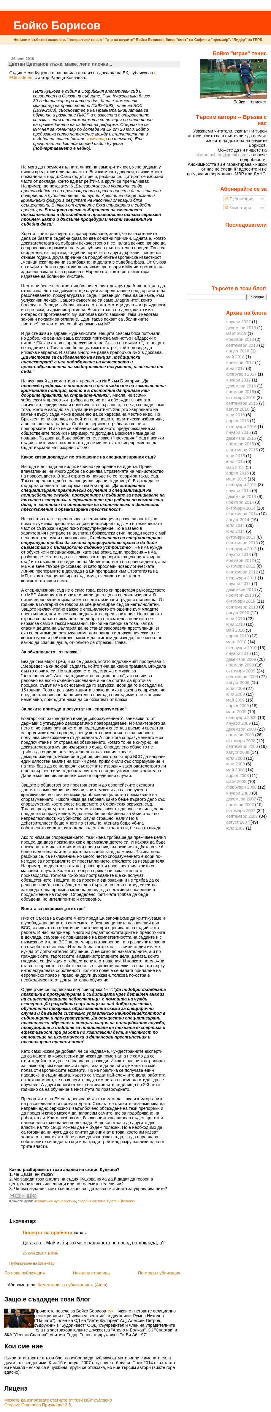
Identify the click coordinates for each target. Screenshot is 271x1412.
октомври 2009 (240, 671)
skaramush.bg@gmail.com (221, 154)
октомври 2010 (240, 601)
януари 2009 (238, 723)
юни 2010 (235, 624)
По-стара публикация (159, 1273)
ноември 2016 (240, 391)
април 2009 (237, 705)
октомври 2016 (240, 397)
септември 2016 (242, 403)
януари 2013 (238, 554)
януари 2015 (238, 490)
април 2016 (237, 420)
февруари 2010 (241, 647)
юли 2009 (235, 688)
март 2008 (236, 781)
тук (110, 1311)
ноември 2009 (240, 665)
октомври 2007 (240, 810)
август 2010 (237, 612)
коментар (97, 138)
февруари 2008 (241, 787)
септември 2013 (242, 542)
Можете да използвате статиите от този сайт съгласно (58, 1400)
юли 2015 (235, 455)
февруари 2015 (241, 484)
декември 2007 (241, 799)
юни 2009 (235, 694)
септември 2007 (242, 816)
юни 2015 (235, 461)
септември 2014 (242, 513)
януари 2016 (238, 432)
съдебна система (91, 1201)
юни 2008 (235, 764)
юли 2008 (235, 758)
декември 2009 (241, 659)
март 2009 (236, 711)
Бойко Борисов (57, 25)
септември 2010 (242, 607)
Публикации (239, 198)
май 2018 (235, 356)
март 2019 (236, 333)
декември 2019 (241, 327)
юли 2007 (235, 828)
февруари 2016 (241, 426)
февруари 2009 (241, 717)
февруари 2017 (241, 374)
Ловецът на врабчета (47, 1232)
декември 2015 (241, 438)
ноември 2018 (240, 339)
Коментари (238, 207)
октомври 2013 (240, 537)
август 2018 (237, 351)
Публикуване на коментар (32, 1263)
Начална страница (91, 1273)
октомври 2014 (240, 508)
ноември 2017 (240, 362)
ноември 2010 (240, 595)
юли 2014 (235, 525)
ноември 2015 (240, 444)
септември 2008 (242, 746)
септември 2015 (242, 449)
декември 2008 (241, 729)
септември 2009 (242, 676)
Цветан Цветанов (121, 1201)
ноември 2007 (240, 804)
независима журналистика (55, 1201)
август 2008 (237, 752)
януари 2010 (238, 653)
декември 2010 (241, 589)
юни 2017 (235, 368)
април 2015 (237, 473)
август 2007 (237, 822)
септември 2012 (242, 572)
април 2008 (237, 775)
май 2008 (235, 770)
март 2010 (236, 641)
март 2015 (236, 479)
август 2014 (237, 519)
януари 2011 (238, 583)
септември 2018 (242, 345)
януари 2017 (238, 380)
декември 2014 (241, 496)
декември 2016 (241, 386)
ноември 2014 (240, 502)
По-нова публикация (24, 1273)
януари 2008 (238, 793)
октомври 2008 (240, 740)
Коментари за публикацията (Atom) (72, 1284)
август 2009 (237, 682)
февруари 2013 (241, 548)
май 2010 (235, 630)
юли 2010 (235, 618)
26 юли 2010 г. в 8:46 (40, 1253)
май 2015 (235, 467)
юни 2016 (235, 414)
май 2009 (235, 700)
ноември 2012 (240, 560)
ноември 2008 (240, 734)
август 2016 (237, 409)
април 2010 (237, 635)
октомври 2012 (240, 566)
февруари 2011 (241, 578)
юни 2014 (235, 531)
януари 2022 (238, 321)
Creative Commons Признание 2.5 (37, 1404)
